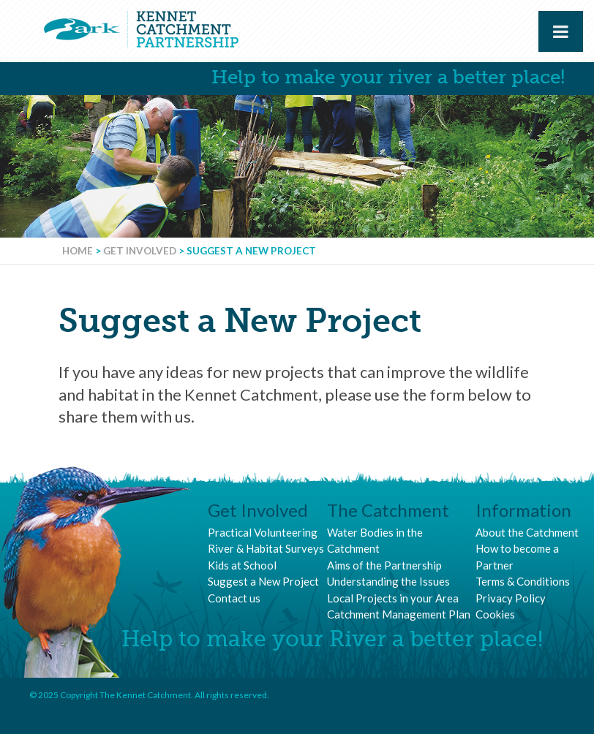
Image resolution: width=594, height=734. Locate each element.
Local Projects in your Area (393, 598)
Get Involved (139, 251)
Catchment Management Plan (398, 614)
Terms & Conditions (522, 581)
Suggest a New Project (263, 581)
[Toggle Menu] (560, 31)
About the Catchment (527, 532)
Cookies (495, 614)
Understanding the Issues (388, 581)
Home (77, 251)
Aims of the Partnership (384, 565)
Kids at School (242, 565)
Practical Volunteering (262, 532)
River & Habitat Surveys (266, 548)
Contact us (234, 598)
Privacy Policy (510, 598)
